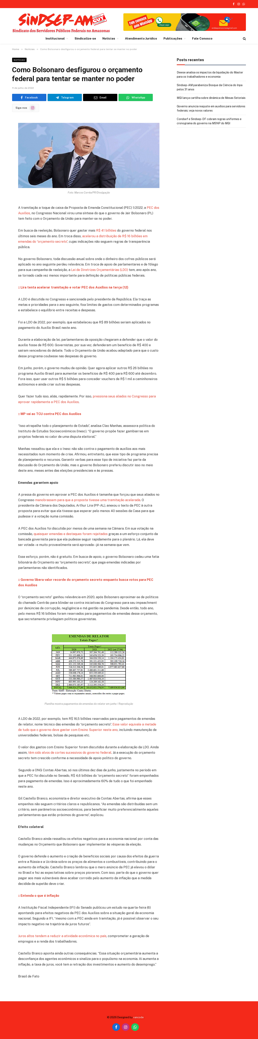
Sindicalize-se (85, 38)
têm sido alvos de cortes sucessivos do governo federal (69, 753)
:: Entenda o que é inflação (38, 896)
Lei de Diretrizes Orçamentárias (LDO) (99, 270)
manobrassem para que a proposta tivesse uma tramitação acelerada (87, 500)
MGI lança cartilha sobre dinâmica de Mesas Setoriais (211, 97)
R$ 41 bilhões (106, 230)
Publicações (172, 38)
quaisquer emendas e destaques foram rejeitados (71, 534)
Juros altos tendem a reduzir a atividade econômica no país (62, 936)
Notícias (108, 38)
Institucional (55, 38)
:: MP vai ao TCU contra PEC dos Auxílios (49, 414)
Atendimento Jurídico (141, 38)
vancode (138, 1017)
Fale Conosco (202, 38)
